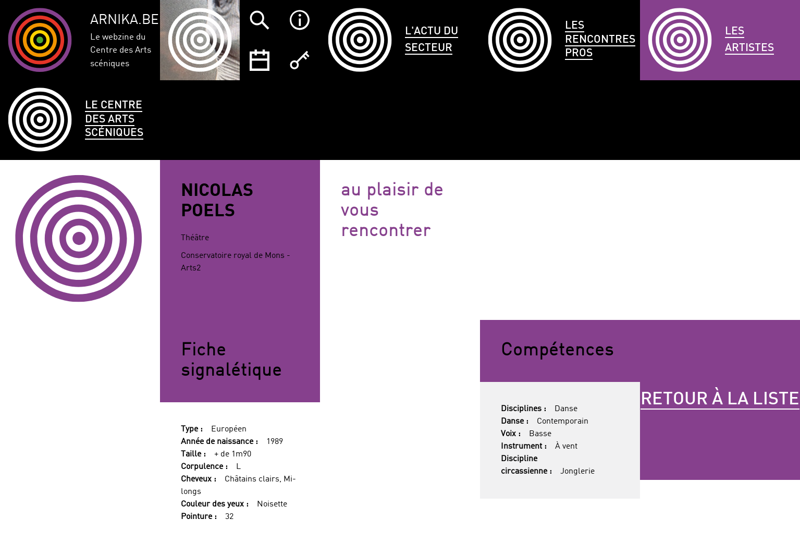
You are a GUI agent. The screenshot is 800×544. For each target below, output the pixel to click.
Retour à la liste (720, 400)
